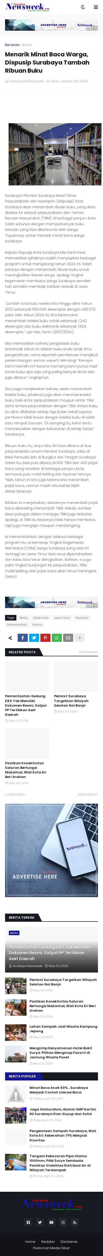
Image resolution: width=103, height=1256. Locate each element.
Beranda (12, 44)
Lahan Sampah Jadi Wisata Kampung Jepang (63, 1029)
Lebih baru (16, 794)
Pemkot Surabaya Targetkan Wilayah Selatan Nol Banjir (71, 701)
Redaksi (48, 1241)
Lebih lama (86, 794)
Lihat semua (88, 652)
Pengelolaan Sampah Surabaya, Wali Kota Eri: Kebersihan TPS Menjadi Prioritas (63, 1135)
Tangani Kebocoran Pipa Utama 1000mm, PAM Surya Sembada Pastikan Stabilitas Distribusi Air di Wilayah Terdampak (60, 1163)
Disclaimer (69, 1241)
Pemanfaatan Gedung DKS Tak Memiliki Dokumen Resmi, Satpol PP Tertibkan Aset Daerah (26, 705)
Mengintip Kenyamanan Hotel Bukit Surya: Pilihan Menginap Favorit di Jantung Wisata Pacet (61, 1053)
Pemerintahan (17, 625)
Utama (37, 625)
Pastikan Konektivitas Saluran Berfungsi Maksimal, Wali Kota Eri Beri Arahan (25, 770)
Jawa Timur (62, 618)
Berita (27, 44)
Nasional (81, 618)
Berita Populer (22, 1076)
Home (30, 1241)
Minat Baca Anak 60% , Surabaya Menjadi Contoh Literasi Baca (59, 1090)
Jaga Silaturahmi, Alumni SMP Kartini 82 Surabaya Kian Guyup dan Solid (63, 1111)
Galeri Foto (40, 618)
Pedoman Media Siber (51, 1248)
